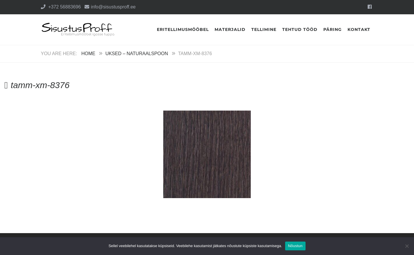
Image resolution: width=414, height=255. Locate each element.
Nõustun (295, 246)
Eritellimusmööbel (183, 29)
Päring (332, 29)
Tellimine (263, 29)
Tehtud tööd (299, 29)
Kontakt (359, 29)
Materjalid (230, 29)
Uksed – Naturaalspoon (136, 53)
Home (88, 53)
